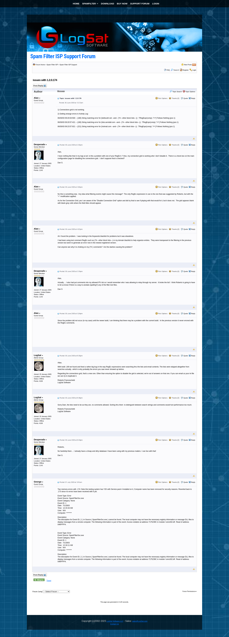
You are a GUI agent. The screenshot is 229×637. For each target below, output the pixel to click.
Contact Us (114, 624)
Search (175, 70)
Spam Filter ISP (52, 65)
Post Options (161, 98)
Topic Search (176, 92)
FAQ (168, 70)
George (38, 481)
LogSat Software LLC (115, 621)
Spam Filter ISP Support (68, 65)
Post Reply (39, 85)
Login (194, 70)
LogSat (38, 355)
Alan (37, 98)
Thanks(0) (174, 98)
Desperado (40, 144)
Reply (193, 98)
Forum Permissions (190, 591)
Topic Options (189, 92)
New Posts (188, 65)
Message (61, 91)
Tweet (48, 581)
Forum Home (40, 65)
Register (186, 70)
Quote (185, 98)
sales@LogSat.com (139, 621)
